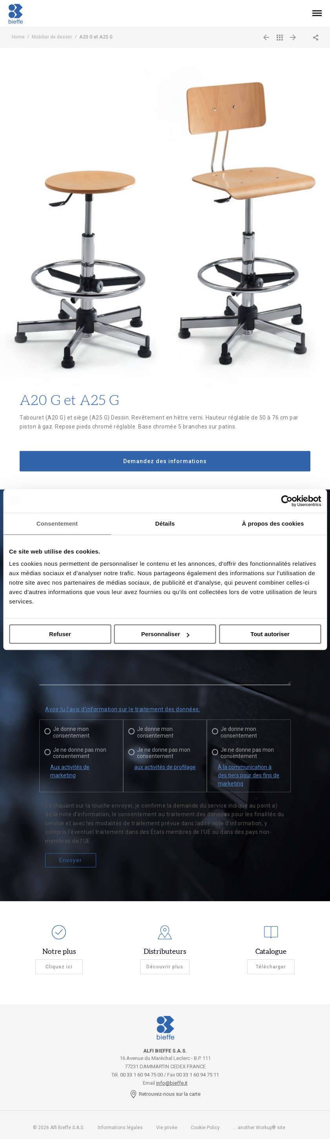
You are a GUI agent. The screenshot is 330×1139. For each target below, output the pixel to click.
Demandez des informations (165, 461)
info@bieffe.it (172, 1083)
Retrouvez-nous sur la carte (165, 1094)
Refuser (60, 634)
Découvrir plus (164, 967)
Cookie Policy (205, 1127)
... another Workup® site (259, 1127)
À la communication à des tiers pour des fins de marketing (248, 775)
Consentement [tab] (57, 523)
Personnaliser (165, 634)
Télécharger (271, 967)
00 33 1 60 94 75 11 (197, 1075)
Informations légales (120, 1127)
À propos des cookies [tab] (273, 523)
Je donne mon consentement (71, 732)
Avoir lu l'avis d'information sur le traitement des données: (122, 709)
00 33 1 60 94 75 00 (141, 1075)
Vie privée (166, 1127)
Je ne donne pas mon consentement (79, 753)
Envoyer (70, 860)
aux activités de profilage (165, 767)
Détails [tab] (165, 523)
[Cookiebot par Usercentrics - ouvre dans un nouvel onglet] (286, 501)
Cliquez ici (59, 967)
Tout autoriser (270, 634)
